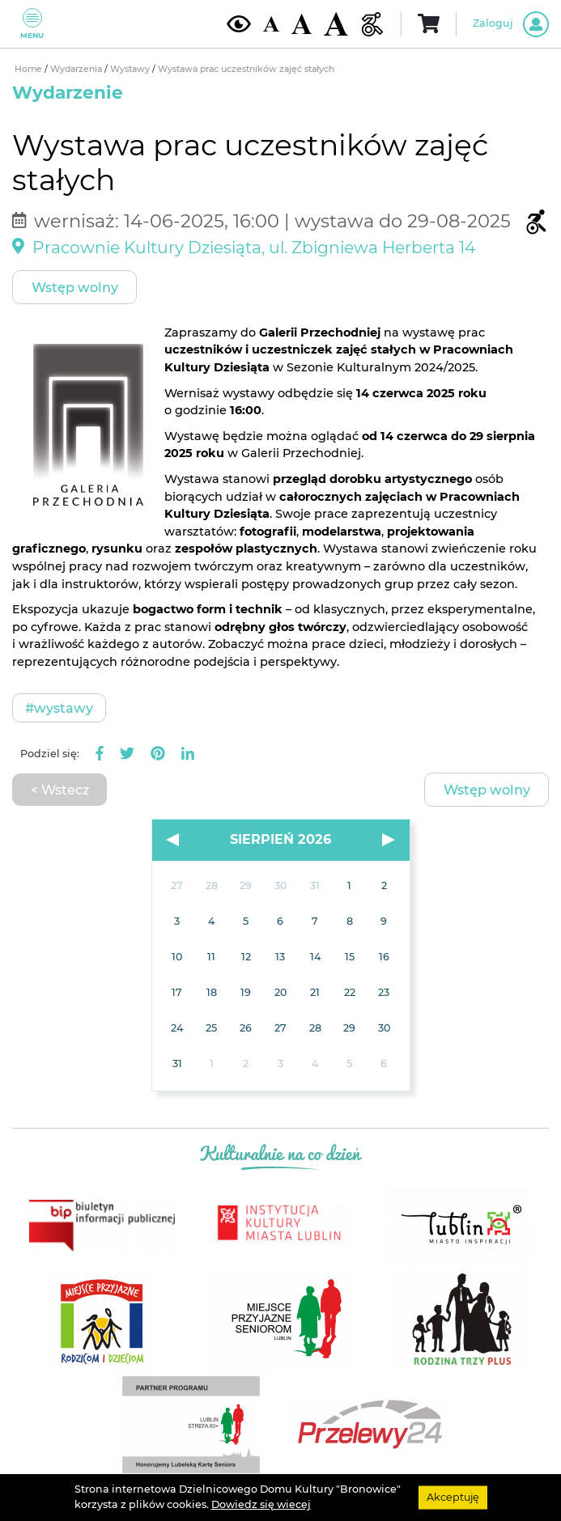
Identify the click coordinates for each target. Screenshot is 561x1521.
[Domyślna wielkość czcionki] (271, 24)
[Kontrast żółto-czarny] (239, 23)
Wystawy (131, 69)
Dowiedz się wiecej (261, 1504)
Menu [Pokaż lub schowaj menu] (32, 24)
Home (30, 69)
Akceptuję (453, 1497)
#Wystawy (59, 708)
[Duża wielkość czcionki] (336, 24)
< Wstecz (60, 790)
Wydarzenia (77, 69)
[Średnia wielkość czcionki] (301, 23)
